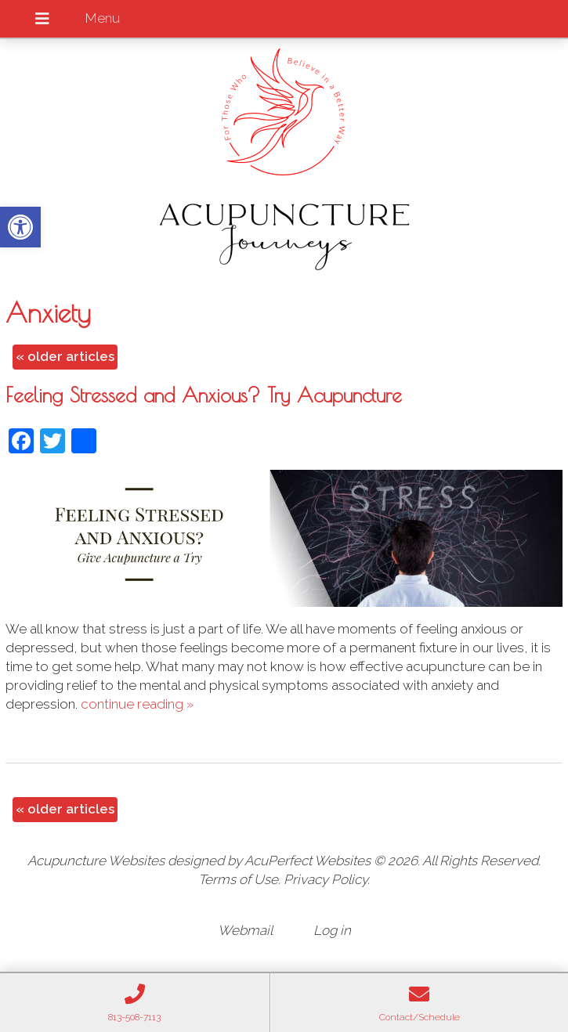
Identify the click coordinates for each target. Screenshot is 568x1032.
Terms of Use (238, 879)
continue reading (137, 704)
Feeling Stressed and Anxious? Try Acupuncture (203, 394)
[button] (20, 227)
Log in (332, 930)
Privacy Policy (325, 879)
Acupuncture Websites (96, 860)
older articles (65, 356)
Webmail (245, 930)
